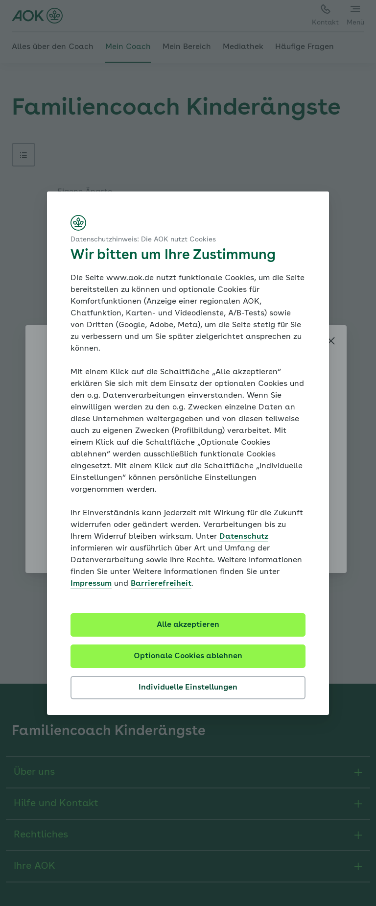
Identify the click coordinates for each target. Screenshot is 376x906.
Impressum (91, 584)
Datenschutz (243, 537)
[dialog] (188, 453)
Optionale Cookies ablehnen (188, 656)
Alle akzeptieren (188, 625)
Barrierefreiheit (161, 584)
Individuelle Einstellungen (188, 687)
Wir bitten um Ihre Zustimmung (173, 255)
